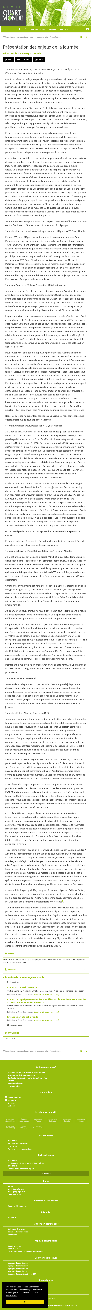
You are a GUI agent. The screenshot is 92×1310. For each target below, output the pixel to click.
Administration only (69, 1305)
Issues (52, 29)
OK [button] (25, 1302)
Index (64, 29)
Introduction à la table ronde (22, 1016)
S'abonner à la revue (16, 1229)
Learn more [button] (11, 1296)
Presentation (38, 29)
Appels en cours (14, 1246)
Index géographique (16, 1191)
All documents (14, 1025)
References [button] (24, 59)
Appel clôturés (14, 1248)
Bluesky (11, 1103)
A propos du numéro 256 (18, 1268)
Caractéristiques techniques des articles (25, 1251)
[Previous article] (81, 37)
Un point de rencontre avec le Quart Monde (26, 1072)
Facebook (12, 1100)
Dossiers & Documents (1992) (46, 994)
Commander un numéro (18, 1232)
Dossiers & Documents (17, 1206)
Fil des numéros (14, 1097)
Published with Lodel (50, 1305)
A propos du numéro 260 (18, 1263)
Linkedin (11, 1106)
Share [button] (39, 59)
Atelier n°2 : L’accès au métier (22, 987)
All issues (46, 1173)
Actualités (12, 1217)
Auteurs (11, 1186)
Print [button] (8, 59)
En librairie (12, 1234)
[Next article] (86, 37)
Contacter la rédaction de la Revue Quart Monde (28, 1078)
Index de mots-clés (16, 1189)
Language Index (15, 1194)
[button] (26, 29)
